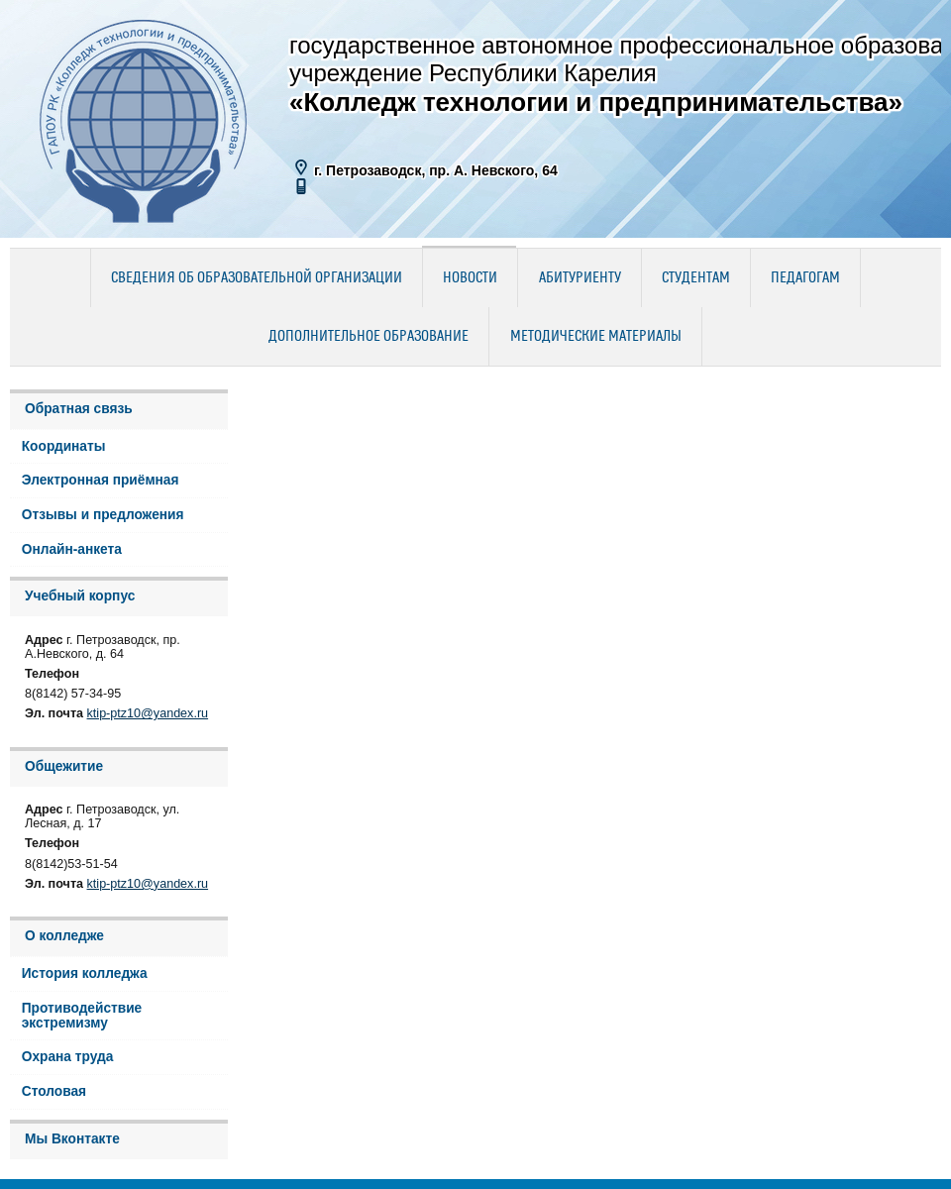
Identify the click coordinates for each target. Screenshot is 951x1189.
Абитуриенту (580, 278)
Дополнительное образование (368, 337)
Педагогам (805, 278)
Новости (470, 278)
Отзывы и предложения (103, 514)
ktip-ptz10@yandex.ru (148, 713)
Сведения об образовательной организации (256, 278)
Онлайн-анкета (72, 549)
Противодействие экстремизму (82, 1015)
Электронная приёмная (100, 480)
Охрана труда (68, 1056)
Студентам (696, 278)
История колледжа (85, 973)
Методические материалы (596, 337)
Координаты (64, 446)
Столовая (54, 1091)
